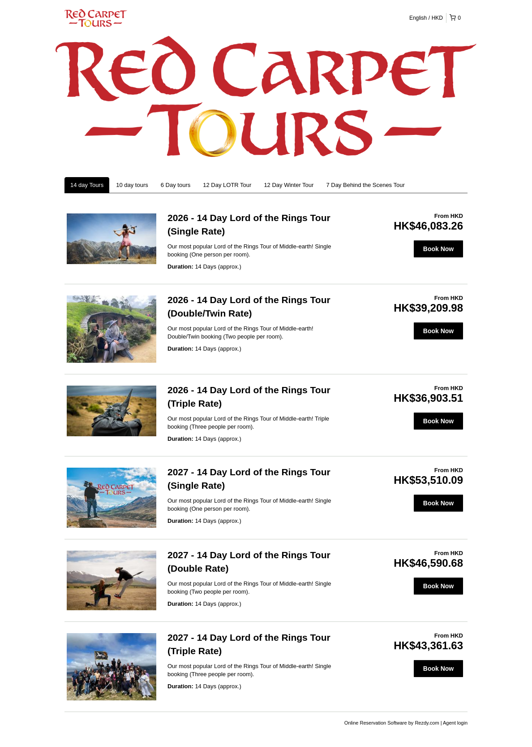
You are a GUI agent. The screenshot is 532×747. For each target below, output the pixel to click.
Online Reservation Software (375, 722)
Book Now (438, 248)
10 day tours (132, 185)
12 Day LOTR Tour (227, 185)
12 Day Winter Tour (288, 185)
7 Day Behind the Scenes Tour (365, 185)
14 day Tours (86, 185)
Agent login (455, 722)
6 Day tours (175, 185)
